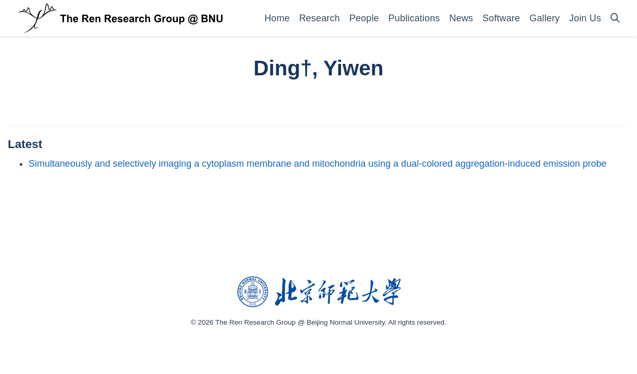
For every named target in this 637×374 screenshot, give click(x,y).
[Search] (615, 18)
